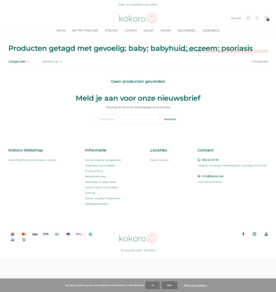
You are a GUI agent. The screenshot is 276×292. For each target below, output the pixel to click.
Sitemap (90, 193)
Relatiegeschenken (96, 203)
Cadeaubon (210, 30)
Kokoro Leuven (159, 160)
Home (187, 51)
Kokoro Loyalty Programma (102, 198)
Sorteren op (50, 61)
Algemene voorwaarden (100, 165)
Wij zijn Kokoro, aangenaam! (103, 160)
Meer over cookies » (195, 285)
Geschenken (186, 30)
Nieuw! (61, 30)
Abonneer (170, 119)
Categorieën (17, 61)
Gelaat (149, 30)
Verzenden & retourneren (100, 182)
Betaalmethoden (95, 176)
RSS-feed (149, 250)
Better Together (85, 30)
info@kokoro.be (213, 176)
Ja (152, 285)
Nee (169, 285)
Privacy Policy (94, 171)
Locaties (158, 150)
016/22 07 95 (210, 160)
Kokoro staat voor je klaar (101, 187)
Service (236, 18)
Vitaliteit (111, 30)
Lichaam (131, 30)
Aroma (166, 30)
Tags (197, 51)
